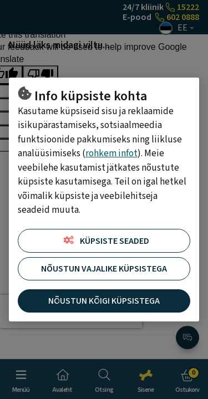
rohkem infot (111, 153)
